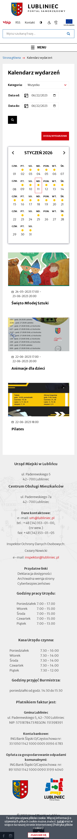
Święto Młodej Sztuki (30, 303)
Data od (13, 95)
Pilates (18, 429)
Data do (13, 106)
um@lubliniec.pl (42, 518)
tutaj (60, 823)
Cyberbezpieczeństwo (34, 583)
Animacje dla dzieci (28, 368)
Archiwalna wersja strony (36, 578)
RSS (17, 22)
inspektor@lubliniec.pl (42, 557)
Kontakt (30, 22)
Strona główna (12, 57)
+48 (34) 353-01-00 (38, 523)
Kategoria (15, 85)
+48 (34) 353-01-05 (39, 533)
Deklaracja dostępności (35, 574)
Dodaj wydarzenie (55, 135)
